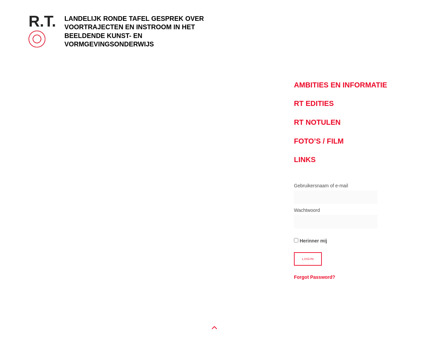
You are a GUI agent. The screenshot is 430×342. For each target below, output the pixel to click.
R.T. (42, 21)
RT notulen (317, 122)
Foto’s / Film (319, 141)
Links (305, 159)
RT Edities (314, 103)
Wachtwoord (307, 210)
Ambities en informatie (340, 85)
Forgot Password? (314, 277)
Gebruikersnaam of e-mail (321, 185)
